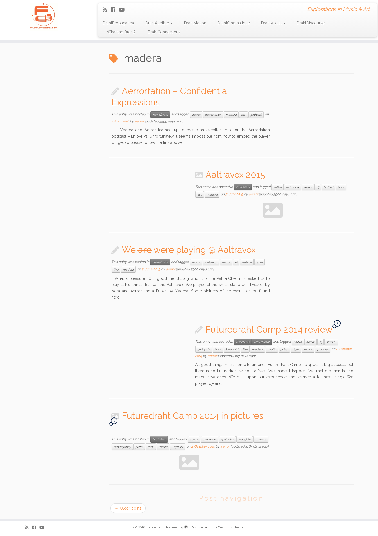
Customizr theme (230, 527)
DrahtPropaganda (118, 23)
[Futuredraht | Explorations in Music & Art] (43, 17)
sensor (308, 349)
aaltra (277, 187)
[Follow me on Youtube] (123, 10)
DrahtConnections (164, 32)
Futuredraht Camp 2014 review (268, 329)
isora (341, 187)
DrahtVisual (273, 23)
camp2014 (209, 439)
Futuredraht (155, 527)
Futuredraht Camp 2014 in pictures (192, 415)
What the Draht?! (122, 32)
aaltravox (292, 187)
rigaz (296, 349)
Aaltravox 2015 (235, 174)
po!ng (284, 349)
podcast (256, 114)
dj (317, 187)
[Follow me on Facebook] (115, 10)
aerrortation (213, 114)
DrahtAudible (159, 23)
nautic (272, 349)
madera (231, 114)
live (199, 194)
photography (122, 446)
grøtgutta (203, 349)
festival (328, 187)
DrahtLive (243, 342)
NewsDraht (160, 114)
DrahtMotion (195, 23)
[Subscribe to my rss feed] (107, 10)
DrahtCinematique (234, 23)
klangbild (232, 349)
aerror (196, 114)
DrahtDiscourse (311, 23)
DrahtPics (243, 187)
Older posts (128, 508)
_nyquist (322, 349)
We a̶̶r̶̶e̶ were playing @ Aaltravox (189, 249)
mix (243, 114)
